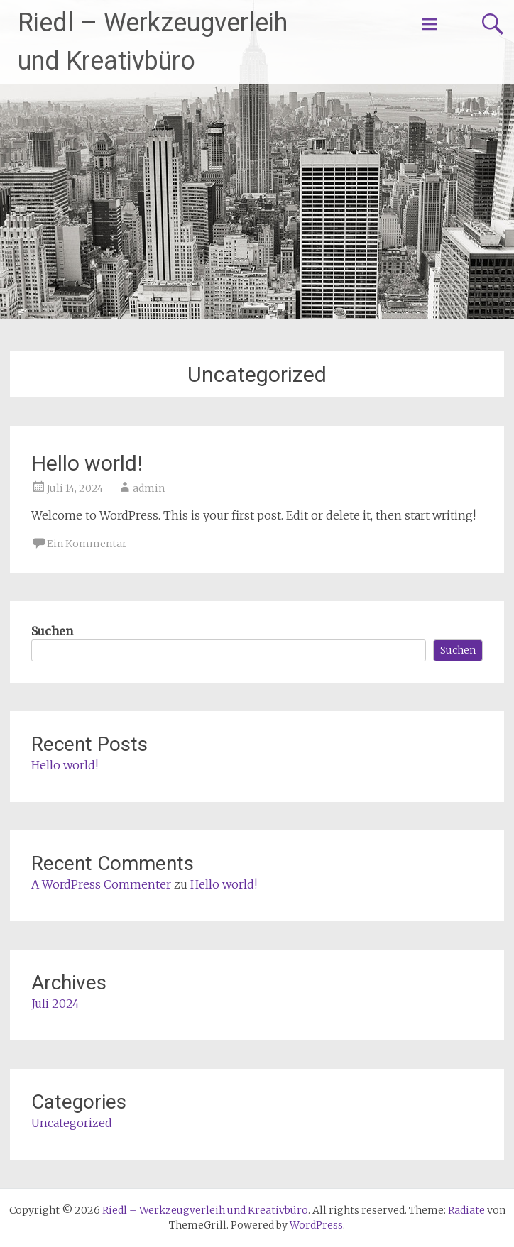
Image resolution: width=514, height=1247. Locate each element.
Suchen (52, 631)
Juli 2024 (55, 1003)
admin (149, 488)
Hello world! (87, 463)
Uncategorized (71, 1123)
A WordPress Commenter (101, 884)
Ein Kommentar (87, 543)
